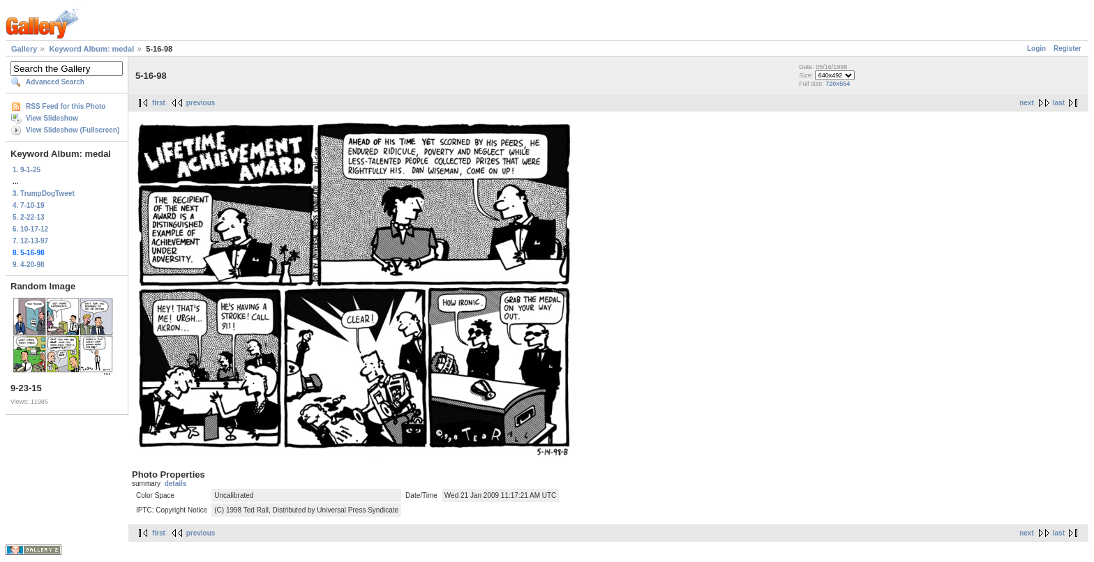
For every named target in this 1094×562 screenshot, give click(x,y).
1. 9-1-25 (26, 170)
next (1026, 103)
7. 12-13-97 (30, 241)
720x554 (837, 83)
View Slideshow (52, 118)
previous (201, 103)
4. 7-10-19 (29, 205)
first (158, 103)
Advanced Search (55, 82)
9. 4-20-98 (29, 264)
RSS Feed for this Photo (65, 106)
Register (1067, 48)
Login (1036, 48)
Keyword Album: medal (91, 49)
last (1059, 103)
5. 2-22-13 (29, 217)
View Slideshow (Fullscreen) (72, 130)
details (176, 483)
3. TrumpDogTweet (44, 193)
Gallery (24, 49)
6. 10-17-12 (30, 229)
